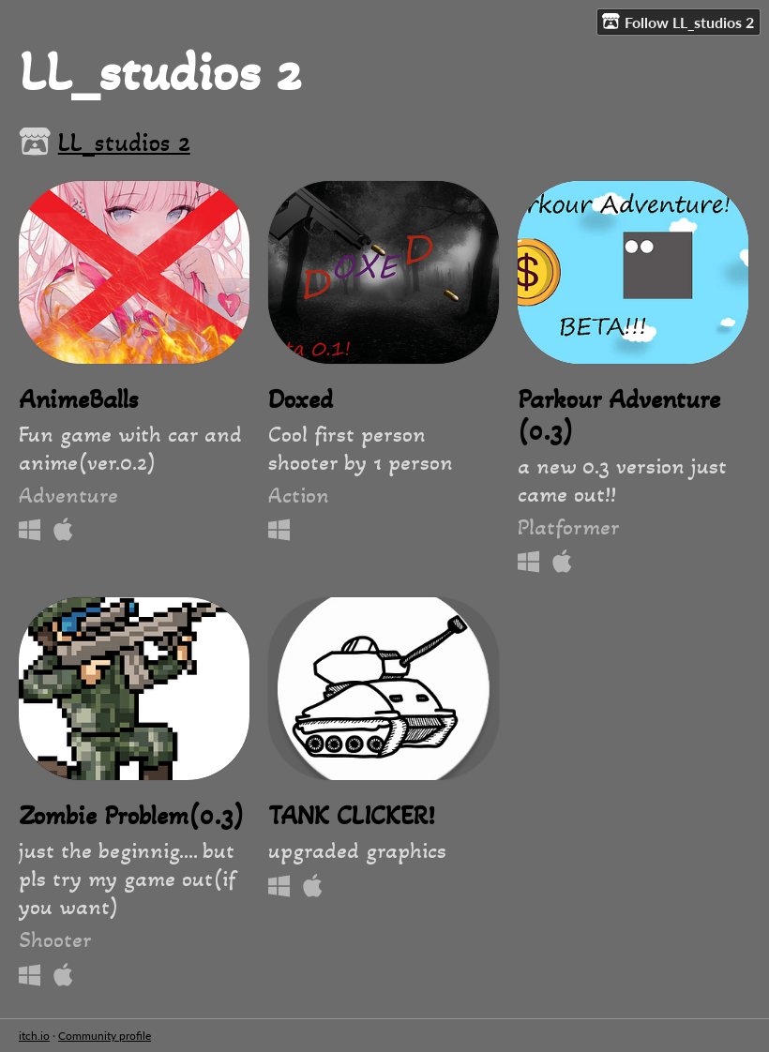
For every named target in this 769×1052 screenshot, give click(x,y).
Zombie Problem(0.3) (131, 816)
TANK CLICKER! (351, 816)
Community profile (104, 1036)
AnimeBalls (79, 399)
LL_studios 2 (124, 142)
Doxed (300, 399)
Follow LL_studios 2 (678, 21)
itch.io (34, 1036)
